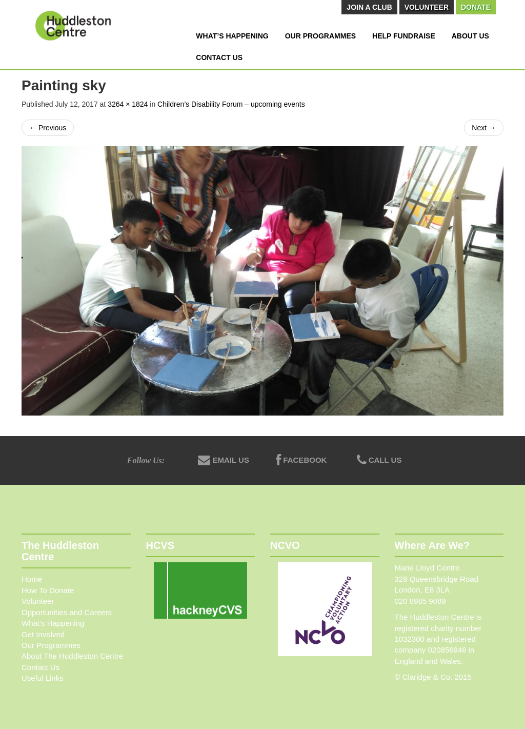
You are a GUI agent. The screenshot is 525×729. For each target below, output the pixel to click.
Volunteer (427, 7)
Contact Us (219, 57)
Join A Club (369, 7)
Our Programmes (320, 36)
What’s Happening (232, 36)
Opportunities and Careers (67, 612)
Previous (47, 128)
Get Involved (43, 634)
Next (484, 128)
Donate (476, 7)
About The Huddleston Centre (72, 656)
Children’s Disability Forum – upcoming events (231, 104)
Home (32, 579)
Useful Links (43, 678)
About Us (470, 36)
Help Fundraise (403, 36)
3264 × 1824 (128, 104)
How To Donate (48, 590)
